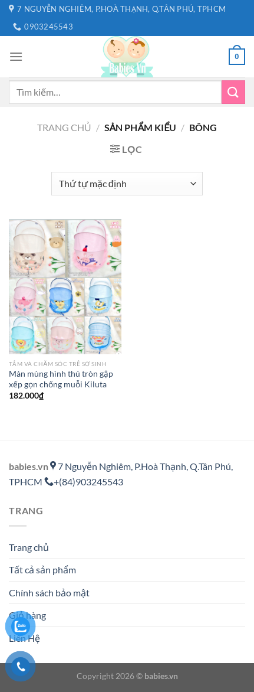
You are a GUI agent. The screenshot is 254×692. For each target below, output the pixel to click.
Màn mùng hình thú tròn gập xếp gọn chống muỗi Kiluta (61, 379)
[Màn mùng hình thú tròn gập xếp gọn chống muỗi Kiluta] (65, 286)
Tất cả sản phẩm (42, 569)
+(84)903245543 (83, 481)
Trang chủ (64, 127)
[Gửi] (233, 91)
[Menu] (16, 56)
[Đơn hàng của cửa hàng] (127, 183)
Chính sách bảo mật (49, 592)
